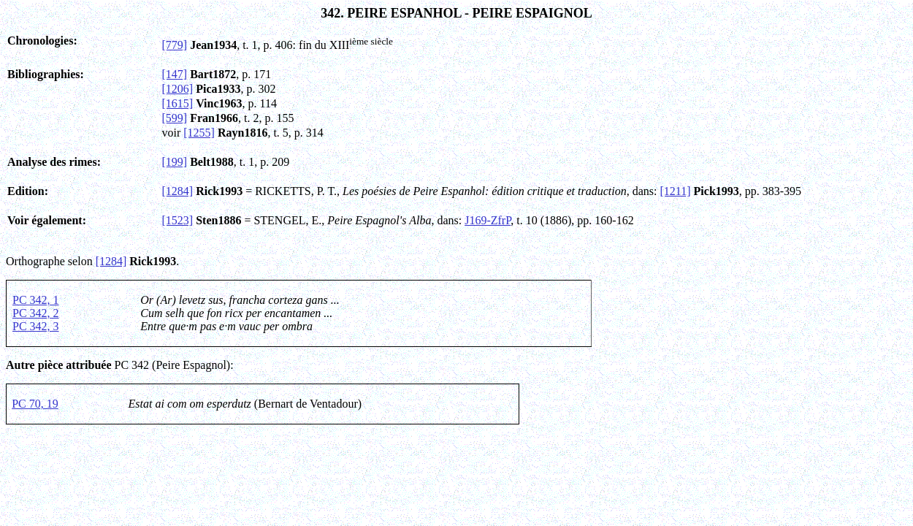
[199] (175, 162)
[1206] (178, 89)
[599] (175, 118)
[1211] (675, 191)
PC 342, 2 (35, 313)
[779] (175, 45)
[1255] (199, 132)
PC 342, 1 (35, 300)
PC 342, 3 (35, 326)
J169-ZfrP (488, 220)
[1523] (178, 220)
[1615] (178, 103)
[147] (175, 74)
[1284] (178, 191)
